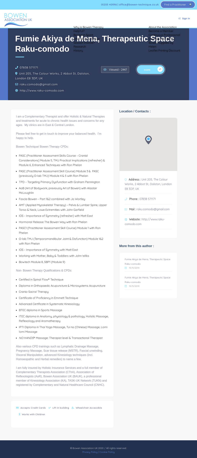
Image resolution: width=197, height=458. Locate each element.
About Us (144, 18)
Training (126, 18)
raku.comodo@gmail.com (39, 84)
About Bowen (55, 18)
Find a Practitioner (175, 4)
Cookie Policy (107, 452)
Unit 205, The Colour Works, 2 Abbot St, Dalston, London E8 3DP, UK (148, 184)
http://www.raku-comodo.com (42, 90)
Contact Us (164, 18)
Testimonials (79, 18)
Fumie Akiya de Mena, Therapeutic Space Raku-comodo (147, 261)
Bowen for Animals (104, 18)
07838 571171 (29, 67)
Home (37, 18)
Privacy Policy (90, 452)
